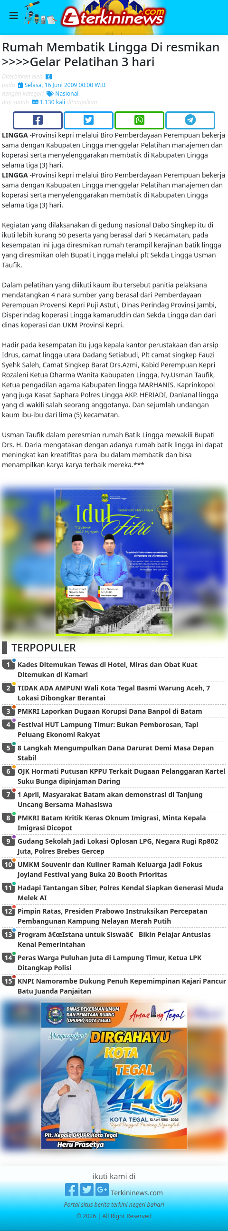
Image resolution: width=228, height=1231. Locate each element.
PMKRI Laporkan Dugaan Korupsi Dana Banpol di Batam (110, 711)
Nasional (62, 93)
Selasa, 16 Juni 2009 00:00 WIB (62, 85)
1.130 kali (48, 102)
